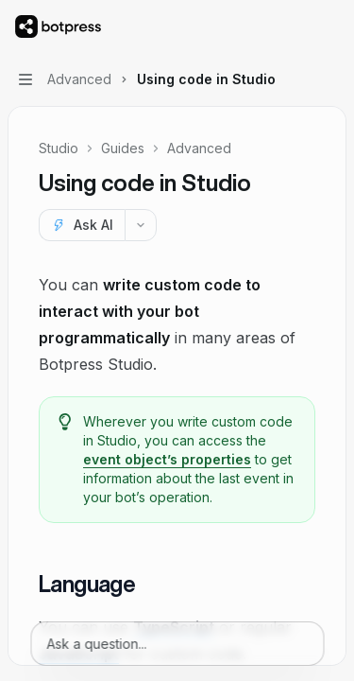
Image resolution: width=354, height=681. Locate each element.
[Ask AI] (82, 225)
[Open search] (293, 26)
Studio (58, 148)
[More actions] (329, 26)
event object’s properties (167, 459)
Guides (122, 148)
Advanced (199, 148)
